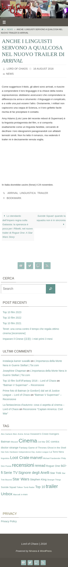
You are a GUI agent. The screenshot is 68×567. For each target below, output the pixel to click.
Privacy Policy (9, 521)
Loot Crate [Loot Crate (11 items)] (19, 457)
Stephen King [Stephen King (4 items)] (38, 479)
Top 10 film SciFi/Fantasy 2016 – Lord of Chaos (29, 380)
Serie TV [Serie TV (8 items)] (10, 473)
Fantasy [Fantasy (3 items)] (23, 447)
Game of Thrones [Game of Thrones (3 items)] (37, 447)
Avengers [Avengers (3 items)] (54, 434)
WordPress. (46, 551)
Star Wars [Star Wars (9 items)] (21, 479)
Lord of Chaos (17, 68)
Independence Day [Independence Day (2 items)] (27, 452)
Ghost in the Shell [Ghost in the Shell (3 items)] (56, 447)
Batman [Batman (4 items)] (5, 441)
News (10, 29)
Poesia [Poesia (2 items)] (8, 466)
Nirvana (33, 551)
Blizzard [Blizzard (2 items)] (14, 442)
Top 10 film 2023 (12, 312)
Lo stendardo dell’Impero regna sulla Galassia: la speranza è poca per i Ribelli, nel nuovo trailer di (18, 226)
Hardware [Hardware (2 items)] (14, 452)
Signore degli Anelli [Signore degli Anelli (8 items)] (33, 473)
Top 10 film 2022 (12, 317)
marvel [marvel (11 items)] (36, 457)
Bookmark (14, 198)
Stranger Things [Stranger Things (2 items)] (54, 480)
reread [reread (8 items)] (40, 466)
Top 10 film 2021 (12, 323)
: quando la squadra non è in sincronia (51, 220)
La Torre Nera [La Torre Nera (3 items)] (56, 451)
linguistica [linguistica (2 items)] (5, 458)
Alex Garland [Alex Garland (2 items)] (6, 434)
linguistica (28, 193)
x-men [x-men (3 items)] (24, 494)
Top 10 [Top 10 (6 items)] (40, 487)
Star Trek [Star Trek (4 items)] (55, 472)
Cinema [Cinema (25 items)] (28, 441)
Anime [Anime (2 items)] (20, 434)
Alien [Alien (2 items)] (15, 434)
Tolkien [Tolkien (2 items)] (20, 487)
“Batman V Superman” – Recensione (23, 385)
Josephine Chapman (14, 370)
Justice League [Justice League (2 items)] (42, 452)
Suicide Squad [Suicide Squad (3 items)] (8, 487)
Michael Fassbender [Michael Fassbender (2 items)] (52, 458)
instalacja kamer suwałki (16, 361)
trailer (42, 193)
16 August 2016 (43, 68)
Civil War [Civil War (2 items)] (41, 442)
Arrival (12, 193)
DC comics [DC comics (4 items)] (52, 441)
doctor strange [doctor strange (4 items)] (9, 447)
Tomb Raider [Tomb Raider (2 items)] (29, 487)
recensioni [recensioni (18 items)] (23, 465)
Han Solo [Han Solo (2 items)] (5, 452)
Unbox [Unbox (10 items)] (6, 494)
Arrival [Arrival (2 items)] (26, 434)
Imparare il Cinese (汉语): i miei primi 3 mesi (28, 338)
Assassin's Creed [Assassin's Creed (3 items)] (39, 434)
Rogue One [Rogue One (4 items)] (53, 465)
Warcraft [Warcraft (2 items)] (16, 494)
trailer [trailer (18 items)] (52, 486)
